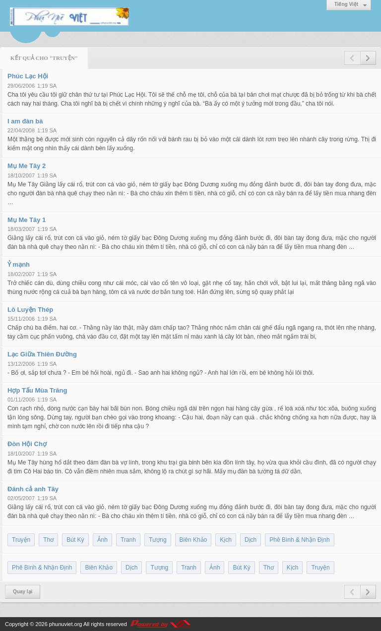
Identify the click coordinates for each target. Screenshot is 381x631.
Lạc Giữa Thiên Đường (42, 354)
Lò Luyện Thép (30, 309)
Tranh (128, 539)
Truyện (21, 539)
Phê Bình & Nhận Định (299, 539)
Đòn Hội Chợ (27, 444)
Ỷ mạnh (18, 264)
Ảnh (102, 539)
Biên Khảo (193, 539)
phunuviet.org (65, 624)
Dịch (250, 539)
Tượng (158, 539)
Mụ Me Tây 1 (26, 220)
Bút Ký (75, 539)
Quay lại (22, 591)
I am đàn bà (25, 121)
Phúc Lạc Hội (27, 76)
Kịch (226, 539)
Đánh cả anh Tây (33, 489)
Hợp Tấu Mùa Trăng (37, 390)
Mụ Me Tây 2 (26, 166)
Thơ (48, 539)
